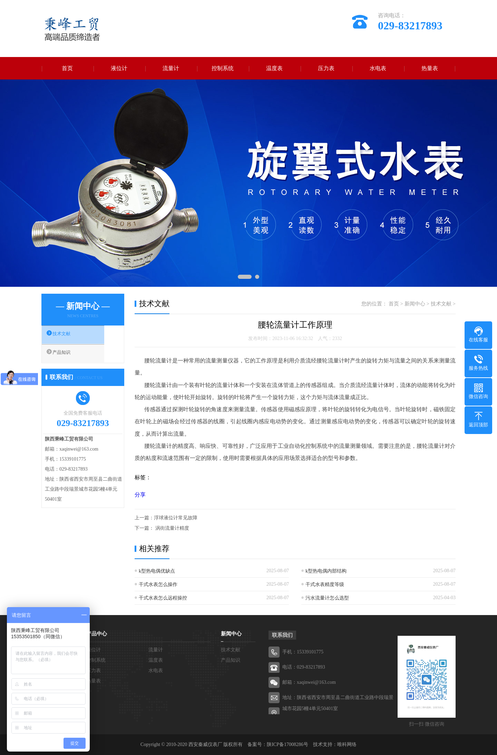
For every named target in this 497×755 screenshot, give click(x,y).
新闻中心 (415, 303)
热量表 (429, 68)
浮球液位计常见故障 (175, 517)
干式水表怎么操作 (158, 584)
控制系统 (223, 68)
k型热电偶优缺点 (157, 571)
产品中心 (96, 633)
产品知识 (68, 356)
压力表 (326, 68)
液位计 (119, 68)
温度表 (274, 68)
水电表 (378, 68)
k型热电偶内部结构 (326, 571)
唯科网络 (347, 744)
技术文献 (68, 336)
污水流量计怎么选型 (327, 598)
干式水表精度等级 (324, 584)
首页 (67, 68)
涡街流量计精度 (171, 528)
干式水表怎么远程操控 (163, 598)
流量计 (171, 68)
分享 (140, 495)
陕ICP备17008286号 (287, 744)
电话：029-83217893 (303, 667)
